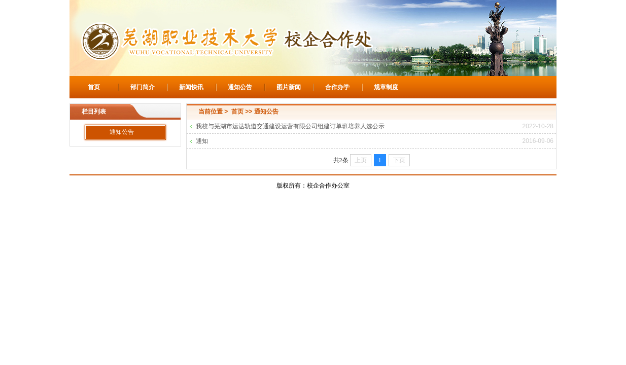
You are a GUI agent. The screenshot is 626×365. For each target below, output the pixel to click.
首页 (94, 87)
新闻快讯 (191, 87)
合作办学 (337, 87)
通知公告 (240, 87)
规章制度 (386, 87)
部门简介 (142, 87)
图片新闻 (288, 87)
